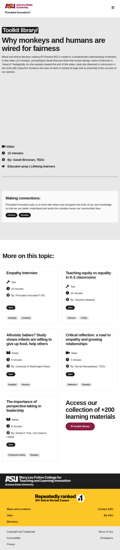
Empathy (25, 215)
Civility (84, 318)
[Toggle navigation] (113, 7)
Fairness (11, 215)
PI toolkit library (80, 426)
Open (10, 308)
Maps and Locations (19, 509)
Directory (12, 521)
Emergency (106, 538)
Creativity (26, 318)
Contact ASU (105, 509)
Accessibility (13, 538)
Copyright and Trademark (21, 531)
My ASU (108, 515)
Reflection (72, 384)
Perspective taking (16, 455)
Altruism (25, 384)
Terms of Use (105, 531)
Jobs (10, 515)
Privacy (11, 544)
